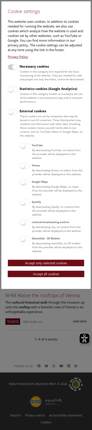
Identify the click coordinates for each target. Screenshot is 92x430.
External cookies (33, 111)
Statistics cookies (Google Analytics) (48, 89)
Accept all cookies (46, 274)
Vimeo (36, 165)
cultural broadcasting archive (50, 222)
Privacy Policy (18, 57)
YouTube (37, 145)
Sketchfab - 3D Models (46, 238)
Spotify (36, 202)
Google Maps (40, 182)
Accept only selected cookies (46, 263)
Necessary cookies (34, 66)
